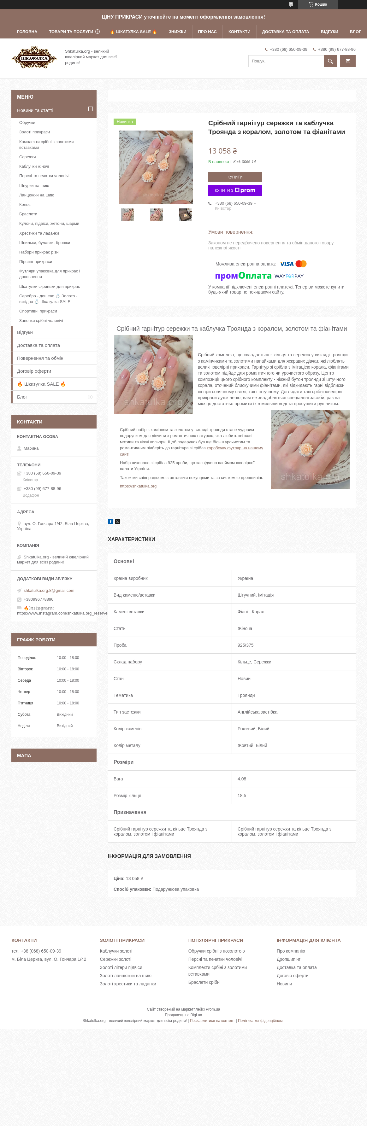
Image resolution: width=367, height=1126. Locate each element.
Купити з (235, 190)
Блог (355, 31)
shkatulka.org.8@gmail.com (49, 590)
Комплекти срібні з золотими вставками (46, 144)
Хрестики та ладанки (39, 233)
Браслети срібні (204, 982)
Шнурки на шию (34, 185)
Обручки (27, 122)
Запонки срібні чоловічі (41, 320)
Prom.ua (213, 1009)
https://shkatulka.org (138, 486)
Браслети (28, 214)
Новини (284, 983)
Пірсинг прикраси (35, 261)
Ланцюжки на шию (36, 195)
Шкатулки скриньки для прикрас (49, 286)
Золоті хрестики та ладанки (128, 983)
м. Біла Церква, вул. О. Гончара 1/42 (48, 959)
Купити (235, 177)
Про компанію (291, 951)
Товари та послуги (71, 31)
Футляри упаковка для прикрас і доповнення (49, 274)
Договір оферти (34, 371)
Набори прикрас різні (39, 252)
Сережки (27, 157)
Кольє (25, 204)
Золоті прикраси (34, 132)
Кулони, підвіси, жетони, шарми (49, 223)
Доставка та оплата (285, 31)
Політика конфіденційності (261, 1020)
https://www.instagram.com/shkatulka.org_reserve (62, 613)
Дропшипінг (288, 959)
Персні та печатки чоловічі (44, 175)
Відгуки (329, 31)
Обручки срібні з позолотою (216, 951)
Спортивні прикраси (38, 311)
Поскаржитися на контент (212, 1020)
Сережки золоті (116, 959)
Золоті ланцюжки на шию (125, 975)
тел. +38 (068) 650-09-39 (36, 951)
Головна (27, 31)
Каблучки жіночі (34, 166)
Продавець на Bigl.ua (183, 1015)
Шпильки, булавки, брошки (44, 242)
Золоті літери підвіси (121, 967)
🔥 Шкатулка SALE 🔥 (133, 31)
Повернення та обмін (40, 358)
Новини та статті (35, 110)
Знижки (177, 31)
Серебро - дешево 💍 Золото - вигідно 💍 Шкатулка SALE (48, 299)
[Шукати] (330, 61)
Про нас (207, 31)
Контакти (239, 31)
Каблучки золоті (116, 951)
